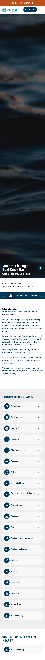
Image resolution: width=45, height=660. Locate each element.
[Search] (30, 9)
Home (4, 284)
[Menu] (41, 10)
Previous (3, 295)
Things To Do (15, 284)
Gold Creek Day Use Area (16, 273)
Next (41, 295)
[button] (22, 406)
